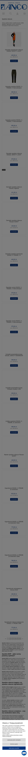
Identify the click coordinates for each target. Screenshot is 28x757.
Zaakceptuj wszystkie (14, 748)
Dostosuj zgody (14, 744)
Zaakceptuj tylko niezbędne (14, 740)
